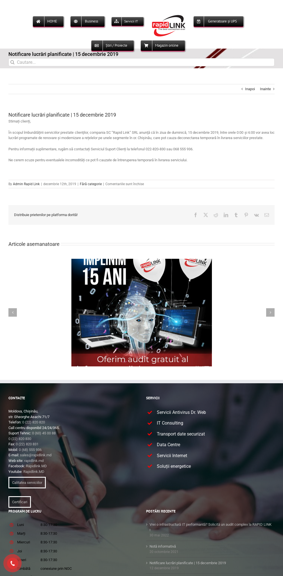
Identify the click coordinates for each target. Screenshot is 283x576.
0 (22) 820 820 (33, 422)
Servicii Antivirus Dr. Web (181, 412)
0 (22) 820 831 (27, 444)
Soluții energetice (174, 466)
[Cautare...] (141, 62)
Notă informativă (163, 546)
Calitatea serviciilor (27, 482)
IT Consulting (170, 423)
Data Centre (168, 444)
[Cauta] (12, 62)
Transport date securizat (181, 434)
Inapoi (250, 89)
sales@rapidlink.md (35, 455)
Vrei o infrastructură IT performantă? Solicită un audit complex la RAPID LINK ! (210, 527)
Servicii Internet (172, 455)
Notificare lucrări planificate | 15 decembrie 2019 (188, 563)
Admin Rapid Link (26, 184)
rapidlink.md (34, 461)
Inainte (265, 89)
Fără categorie (91, 184)
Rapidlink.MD (36, 466)
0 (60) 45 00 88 (44, 433)
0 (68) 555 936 (30, 450)
